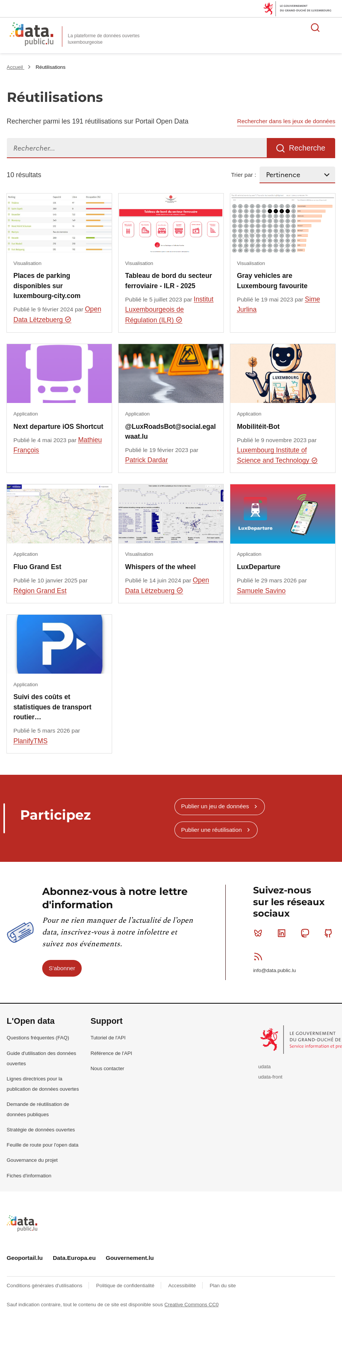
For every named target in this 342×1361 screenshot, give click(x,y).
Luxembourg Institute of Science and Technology (277, 455)
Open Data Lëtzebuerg (57, 314)
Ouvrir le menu (332, 27)
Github (330, 933)
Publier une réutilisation (211, 829)
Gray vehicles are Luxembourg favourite (272, 280)
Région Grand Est (39, 591)
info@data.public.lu (274, 970)
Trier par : (243, 174)
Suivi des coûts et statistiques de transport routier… (52, 707)
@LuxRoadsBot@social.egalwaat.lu (170, 431)
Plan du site (223, 1285)
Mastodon (306, 933)
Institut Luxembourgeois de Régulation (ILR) (169, 309)
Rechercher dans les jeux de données (286, 121)
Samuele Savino (261, 591)
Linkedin (283, 933)
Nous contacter (107, 1068)
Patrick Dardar (146, 460)
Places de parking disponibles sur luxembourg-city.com (47, 286)
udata (264, 1066)
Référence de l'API (111, 1053)
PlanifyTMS (30, 741)
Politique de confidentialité (126, 1285)
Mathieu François (57, 445)
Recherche (307, 148)
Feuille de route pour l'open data (43, 1145)
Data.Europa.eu (74, 1258)
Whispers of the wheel (160, 567)
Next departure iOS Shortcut (58, 426)
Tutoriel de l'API (107, 1038)
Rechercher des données (315, 27)
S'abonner (62, 968)
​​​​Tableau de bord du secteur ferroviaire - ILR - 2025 (168, 280)
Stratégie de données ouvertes (41, 1130)
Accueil (15, 67)
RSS (259, 956)
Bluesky (259, 933)
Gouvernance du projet (32, 1160)
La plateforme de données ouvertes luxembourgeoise (104, 39)
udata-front (270, 1077)
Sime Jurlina (278, 304)
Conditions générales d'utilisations (45, 1285)
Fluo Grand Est (37, 567)
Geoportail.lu (25, 1258)
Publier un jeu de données (215, 806)
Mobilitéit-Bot (258, 426)
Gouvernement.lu (130, 1258)
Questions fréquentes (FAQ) (38, 1038)
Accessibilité (182, 1285)
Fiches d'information (29, 1176)
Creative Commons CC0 (192, 1304)
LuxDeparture (258, 567)
